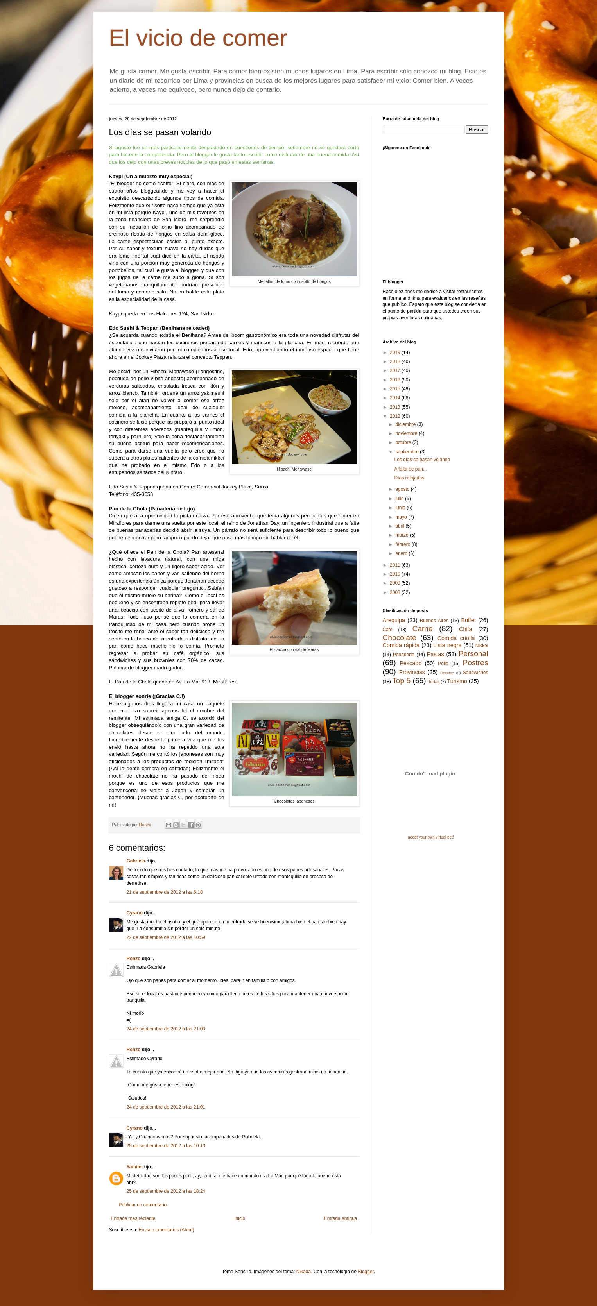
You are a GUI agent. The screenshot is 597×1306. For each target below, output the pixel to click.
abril (400, 526)
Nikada (303, 1271)
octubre (403, 442)
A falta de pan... (410, 469)
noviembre (406, 433)
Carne (422, 628)
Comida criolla (456, 638)
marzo (402, 535)
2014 (396, 398)
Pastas (435, 654)
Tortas (433, 681)
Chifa (465, 629)
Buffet (468, 620)
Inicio (239, 1218)
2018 (396, 361)
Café (388, 629)
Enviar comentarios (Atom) (166, 1230)
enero (402, 553)
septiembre (407, 451)
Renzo (134, 958)
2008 (396, 592)
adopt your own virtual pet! (431, 837)
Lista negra (447, 645)
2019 (396, 352)
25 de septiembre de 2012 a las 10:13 (166, 1146)
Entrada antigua (340, 1218)
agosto (403, 489)
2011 (396, 565)
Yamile (134, 1167)
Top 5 (401, 680)
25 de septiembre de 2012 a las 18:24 (166, 1191)
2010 (396, 574)
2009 (396, 583)
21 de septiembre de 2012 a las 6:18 (165, 892)
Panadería (403, 654)
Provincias (412, 672)
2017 (396, 370)
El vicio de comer (198, 38)
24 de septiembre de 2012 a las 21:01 (166, 1107)
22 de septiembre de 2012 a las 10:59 (166, 937)
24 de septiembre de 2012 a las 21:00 (166, 1029)
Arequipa (394, 620)
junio (401, 507)
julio (400, 498)
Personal (473, 653)
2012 (396, 416)
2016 (396, 380)
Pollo (443, 663)
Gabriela (136, 861)
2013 (396, 407)
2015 (396, 389)
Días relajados (409, 478)
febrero (403, 544)
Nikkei (481, 645)
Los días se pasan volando (422, 459)
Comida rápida (401, 645)
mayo (401, 517)
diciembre (406, 424)
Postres (475, 662)
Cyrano (135, 913)
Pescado (410, 663)
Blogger (366, 1271)
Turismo (457, 681)
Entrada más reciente (133, 1218)
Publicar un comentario (143, 1205)
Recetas (447, 673)
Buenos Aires (434, 620)
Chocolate (399, 637)
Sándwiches (475, 672)
